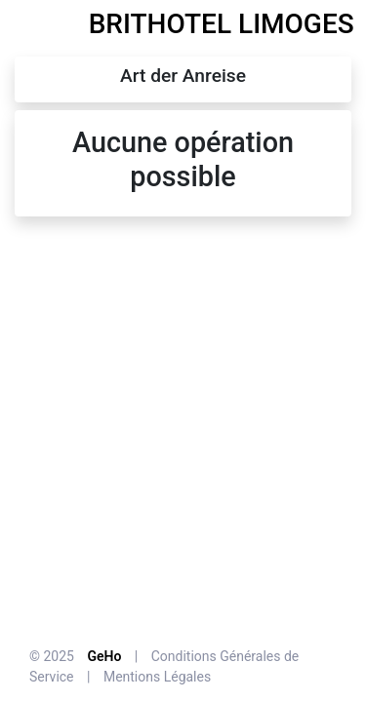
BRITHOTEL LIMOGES (221, 24)
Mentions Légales (157, 676)
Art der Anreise (183, 75)
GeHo (104, 656)
